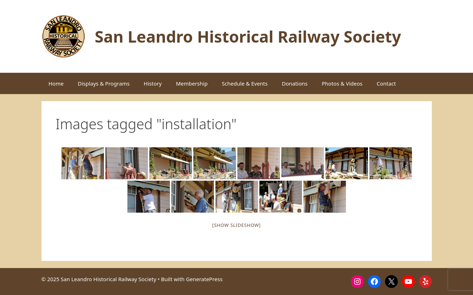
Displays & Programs (104, 83)
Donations (295, 83)
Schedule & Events (245, 83)
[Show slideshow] (236, 225)
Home (56, 83)
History (153, 83)
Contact (386, 83)
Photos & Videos (342, 83)
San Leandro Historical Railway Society (248, 36)
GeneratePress (204, 279)
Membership (192, 83)
